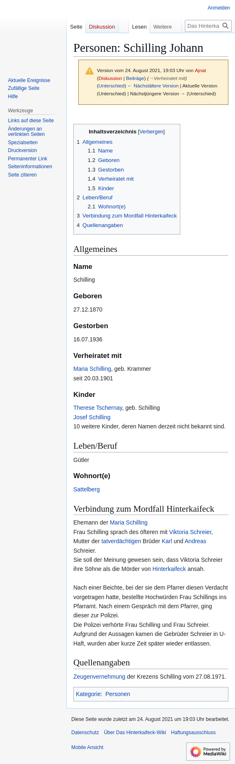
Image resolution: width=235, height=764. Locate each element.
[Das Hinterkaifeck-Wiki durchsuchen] (208, 26)
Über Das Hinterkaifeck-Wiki (135, 732)
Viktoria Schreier (190, 532)
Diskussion (110, 78)
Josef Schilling (92, 417)
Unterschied (112, 85)
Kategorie (88, 694)
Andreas (195, 541)
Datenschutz (85, 732)
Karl (167, 541)
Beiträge (135, 78)
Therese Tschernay (97, 407)
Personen (117, 694)
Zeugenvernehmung (99, 676)
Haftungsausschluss (193, 732)
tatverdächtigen (121, 541)
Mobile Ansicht (87, 747)
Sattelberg (86, 489)
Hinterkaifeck (169, 569)
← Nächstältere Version (153, 85)
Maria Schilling (92, 368)
